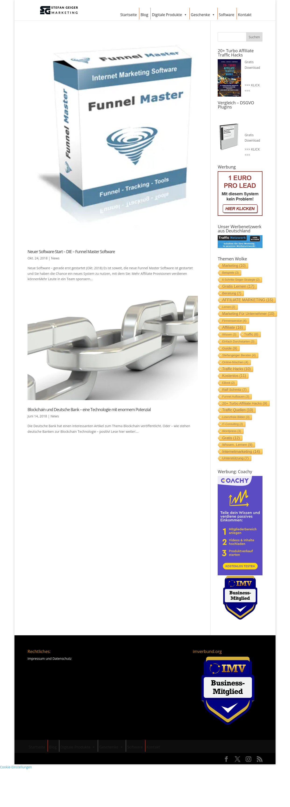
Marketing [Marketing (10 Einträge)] (233, 266)
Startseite (128, 14)
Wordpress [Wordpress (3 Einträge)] (231, 431)
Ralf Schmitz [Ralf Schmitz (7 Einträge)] (234, 389)
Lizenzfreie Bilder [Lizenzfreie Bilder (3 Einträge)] (235, 417)
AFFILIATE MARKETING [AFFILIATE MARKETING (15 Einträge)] (247, 300)
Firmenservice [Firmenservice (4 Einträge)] (234, 320)
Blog (144, 14)
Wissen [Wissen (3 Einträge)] (229, 334)
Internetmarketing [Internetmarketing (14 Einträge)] (241, 451)
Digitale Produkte (169, 14)
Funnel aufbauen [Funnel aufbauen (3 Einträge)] (235, 396)
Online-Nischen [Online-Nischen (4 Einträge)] (235, 362)
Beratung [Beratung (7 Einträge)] (231, 293)
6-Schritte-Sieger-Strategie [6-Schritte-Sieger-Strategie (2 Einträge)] (240, 279)
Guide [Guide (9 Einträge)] (229, 348)
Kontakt (245, 14)
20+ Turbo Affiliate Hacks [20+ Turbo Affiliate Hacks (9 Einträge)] (244, 403)
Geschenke (203, 14)
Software (226, 14)
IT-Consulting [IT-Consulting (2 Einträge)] (232, 424)
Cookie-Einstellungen (16, 767)
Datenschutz (61, 658)
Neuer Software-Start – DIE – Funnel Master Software (71, 251)
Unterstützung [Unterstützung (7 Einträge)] (235, 458)
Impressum (36, 658)
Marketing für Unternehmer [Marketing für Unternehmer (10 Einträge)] (248, 314)
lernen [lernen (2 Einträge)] (228, 307)
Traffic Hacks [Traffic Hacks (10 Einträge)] (236, 369)
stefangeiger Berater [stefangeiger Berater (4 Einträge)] (239, 355)
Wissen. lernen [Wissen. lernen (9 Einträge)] (237, 445)
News (55, 258)
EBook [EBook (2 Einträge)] (228, 382)
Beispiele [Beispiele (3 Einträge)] (230, 272)
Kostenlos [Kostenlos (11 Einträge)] (234, 376)
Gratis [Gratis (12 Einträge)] (231, 438)
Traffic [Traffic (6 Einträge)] (251, 334)
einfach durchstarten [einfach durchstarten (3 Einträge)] (238, 341)
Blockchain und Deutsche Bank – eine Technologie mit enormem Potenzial (89, 409)
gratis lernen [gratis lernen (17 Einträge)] (238, 286)
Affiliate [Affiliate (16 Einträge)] (232, 327)
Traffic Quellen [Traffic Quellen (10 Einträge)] (237, 410)
